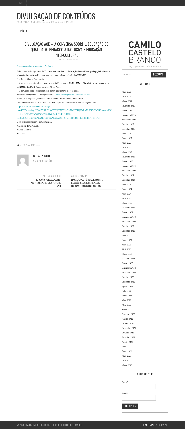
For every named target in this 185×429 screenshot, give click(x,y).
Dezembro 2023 (129, 217)
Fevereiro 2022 (128, 314)
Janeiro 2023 (127, 263)
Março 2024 (127, 203)
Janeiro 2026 (127, 110)
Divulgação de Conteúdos (56, 15)
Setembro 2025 (128, 129)
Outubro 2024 (128, 175)
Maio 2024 (126, 194)
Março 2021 (127, 365)
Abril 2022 (126, 305)
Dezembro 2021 (129, 323)
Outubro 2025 (128, 124)
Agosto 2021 (127, 342)
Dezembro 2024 (129, 166)
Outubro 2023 (128, 226)
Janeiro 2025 (127, 161)
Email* (139, 396)
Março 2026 (127, 101)
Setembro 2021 (128, 337)
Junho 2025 (127, 138)
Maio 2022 (126, 300)
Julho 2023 (126, 235)
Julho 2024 (126, 184)
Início (21, 3)
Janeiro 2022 (127, 319)
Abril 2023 (126, 249)
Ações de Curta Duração (31, 144)
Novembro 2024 (129, 171)
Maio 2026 (126, 92)
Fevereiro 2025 (128, 157)
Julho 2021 (126, 346)
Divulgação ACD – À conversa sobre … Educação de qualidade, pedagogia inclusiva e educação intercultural (87, 182)
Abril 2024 (126, 198)
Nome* (139, 385)
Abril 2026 (126, 96)
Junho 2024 (127, 189)
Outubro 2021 (128, 333)
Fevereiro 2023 (128, 258)
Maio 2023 (126, 245)
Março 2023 (127, 254)
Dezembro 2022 (129, 268)
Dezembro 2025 (129, 115)
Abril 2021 (126, 360)
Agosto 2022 (127, 286)
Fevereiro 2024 (128, 208)
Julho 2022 (126, 291)
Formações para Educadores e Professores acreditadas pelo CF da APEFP (46, 182)
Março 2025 (127, 152)
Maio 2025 (126, 143)
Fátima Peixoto (72, 59)
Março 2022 (127, 309)
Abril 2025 (126, 147)
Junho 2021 (127, 351)
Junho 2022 (127, 296)
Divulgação (148, 424)
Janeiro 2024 (127, 212)
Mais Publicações (43, 160)
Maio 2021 (126, 356)
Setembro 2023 (128, 231)
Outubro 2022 (128, 277)
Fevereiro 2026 (128, 106)
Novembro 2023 (129, 221)
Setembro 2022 (128, 282)
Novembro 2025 (129, 120)
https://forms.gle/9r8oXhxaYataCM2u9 (73, 95)
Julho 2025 (126, 133)
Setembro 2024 (128, 180)
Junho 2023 (127, 240)
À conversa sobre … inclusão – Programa (35, 66)
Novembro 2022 (129, 272)
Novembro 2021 (129, 328)
